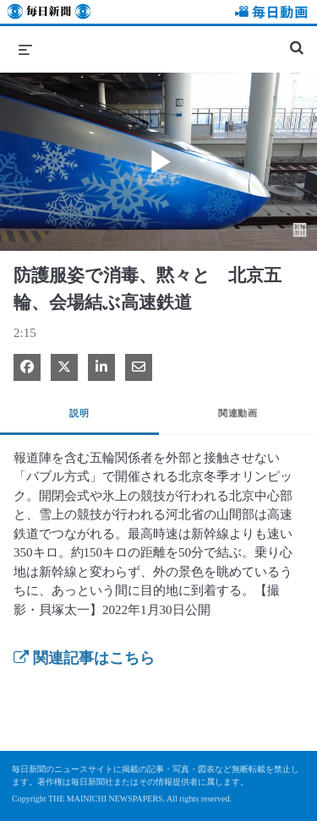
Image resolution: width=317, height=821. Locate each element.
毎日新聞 (49, 13)
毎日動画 (269, 13)
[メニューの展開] (25, 49)
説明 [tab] (79, 413)
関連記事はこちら (84, 658)
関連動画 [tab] (237, 413)
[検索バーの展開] (297, 40)
